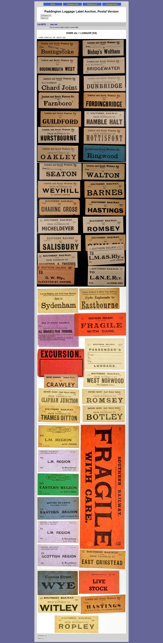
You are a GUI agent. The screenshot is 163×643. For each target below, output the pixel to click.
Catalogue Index (72, 4)
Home (53, 4)
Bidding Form (92, 4)
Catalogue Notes (112, 4)
